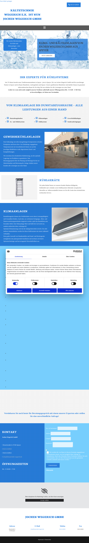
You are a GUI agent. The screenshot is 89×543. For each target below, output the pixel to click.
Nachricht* (49, 443)
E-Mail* (48, 438)
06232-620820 (7, 449)
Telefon (48, 433)
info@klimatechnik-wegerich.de (12, 457)
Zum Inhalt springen (6, 1)
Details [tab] (44, 256)
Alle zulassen (70, 290)
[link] (44, 491)
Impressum (40, 539)
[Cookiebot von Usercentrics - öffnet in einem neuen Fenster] (74, 251)
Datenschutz (48, 539)
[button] (74, 4)
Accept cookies (44, 500)
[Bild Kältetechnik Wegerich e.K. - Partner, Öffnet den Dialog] (15, 297)
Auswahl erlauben (44, 290)
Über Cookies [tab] (70, 256)
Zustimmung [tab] (19, 256)
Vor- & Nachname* (51, 428)
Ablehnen (19, 290)
